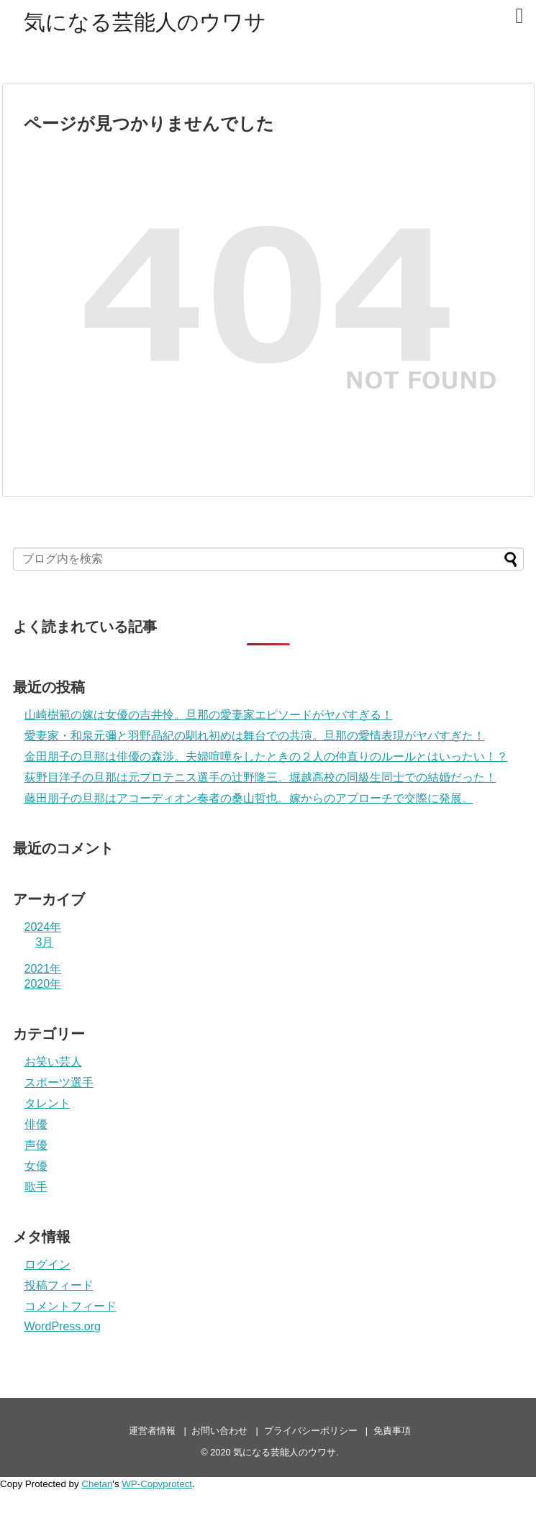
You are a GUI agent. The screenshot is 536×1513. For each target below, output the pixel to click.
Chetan (96, 1483)
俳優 (35, 1124)
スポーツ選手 (59, 1082)
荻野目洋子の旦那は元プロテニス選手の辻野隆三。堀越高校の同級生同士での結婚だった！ (260, 777)
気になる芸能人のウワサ (145, 22)
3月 (45, 942)
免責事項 (392, 1430)
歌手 (35, 1187)
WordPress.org (62, 1326)
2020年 (43, 984)
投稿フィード (59, 1285)
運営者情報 (152, 1430)
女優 (35, 1166)
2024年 (43, 927)
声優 (35, 1145)
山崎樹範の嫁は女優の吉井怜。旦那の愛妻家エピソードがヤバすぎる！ (208, 715)
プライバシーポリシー (311, 1430)
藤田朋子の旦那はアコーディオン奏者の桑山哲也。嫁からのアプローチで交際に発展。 (248, 798)
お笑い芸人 (53, 1061)
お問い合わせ (219, 1430)
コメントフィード (70, 1306)
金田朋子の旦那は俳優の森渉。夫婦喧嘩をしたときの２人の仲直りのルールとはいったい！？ (266, 756)
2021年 (43, 969)
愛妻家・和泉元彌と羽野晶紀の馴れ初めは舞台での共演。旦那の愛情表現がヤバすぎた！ (254, 736)
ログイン (47, 1264)
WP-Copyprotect (157, 1483)
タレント (47, 1103)
